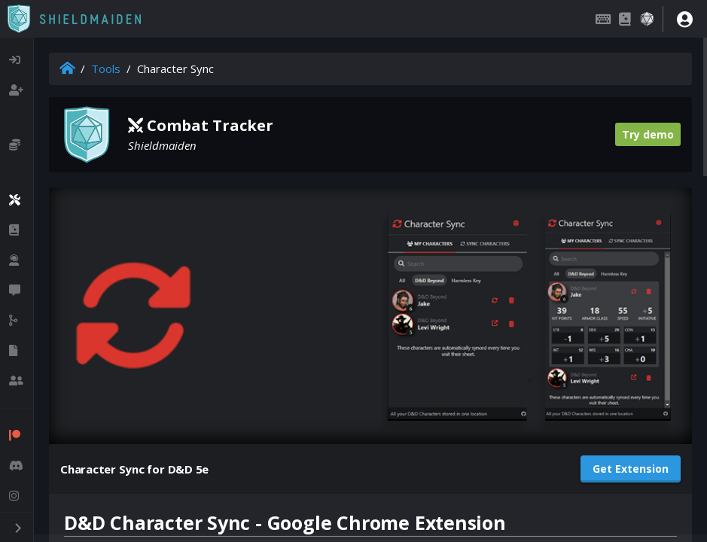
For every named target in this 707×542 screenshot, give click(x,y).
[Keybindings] (603, 19)
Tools (105, 68)
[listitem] (16, 60)
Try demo (648, 134)
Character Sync (175, 68)
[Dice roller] (647, 19)
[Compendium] (625, 19)
